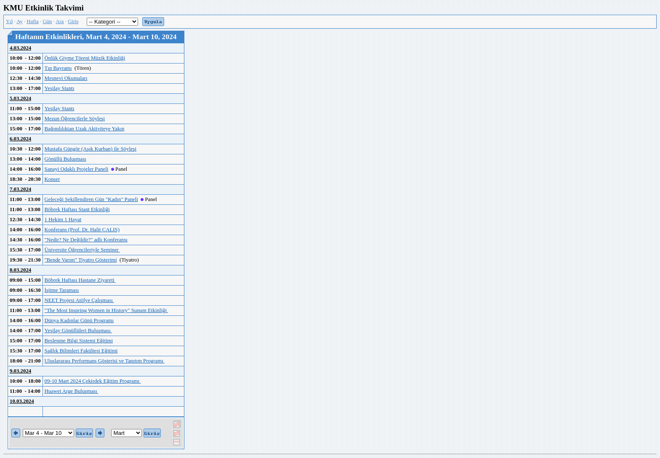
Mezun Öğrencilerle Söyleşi (75, 119)
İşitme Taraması (62, 290)
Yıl (9, 21)
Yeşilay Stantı (60, 88)
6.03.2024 (20, 139)
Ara (60, 21)
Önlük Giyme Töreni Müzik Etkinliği (85, 58)
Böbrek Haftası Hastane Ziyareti (80, 280)
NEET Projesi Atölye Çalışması (79, 300)
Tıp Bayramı (58, 68)
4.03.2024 (20, 48)
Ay (19, 21)
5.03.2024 (20, 98)
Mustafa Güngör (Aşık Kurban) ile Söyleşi (91, 149)
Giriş (73, 21)
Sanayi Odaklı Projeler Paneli (77, 169)
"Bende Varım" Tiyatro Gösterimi (81, 260)
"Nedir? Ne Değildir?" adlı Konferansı (86, 240)
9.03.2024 (20, 371)
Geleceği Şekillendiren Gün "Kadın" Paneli (91, 199)
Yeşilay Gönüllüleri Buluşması (78, 331)
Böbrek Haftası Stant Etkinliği (77, 209)
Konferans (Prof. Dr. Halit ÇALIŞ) (82, 230)
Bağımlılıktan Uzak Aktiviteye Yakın (85, 129)
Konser (52, 179)
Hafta (32, 21)
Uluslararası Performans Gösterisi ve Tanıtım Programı (105, 361)
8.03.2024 (20, 270)
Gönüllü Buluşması (65, 159)
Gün (47, 21)
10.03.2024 (22, 401)
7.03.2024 (20, 189)
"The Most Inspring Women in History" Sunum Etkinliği (106, 310)
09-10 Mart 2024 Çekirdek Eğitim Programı (93, 381)
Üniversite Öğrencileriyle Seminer (82, 250)
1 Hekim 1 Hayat (63, 219)
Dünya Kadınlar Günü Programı (79, 320)
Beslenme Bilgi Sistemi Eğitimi (79, 341)
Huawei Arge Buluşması (71, 391)
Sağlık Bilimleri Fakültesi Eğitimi (81, 351)
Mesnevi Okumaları (66, 78)
